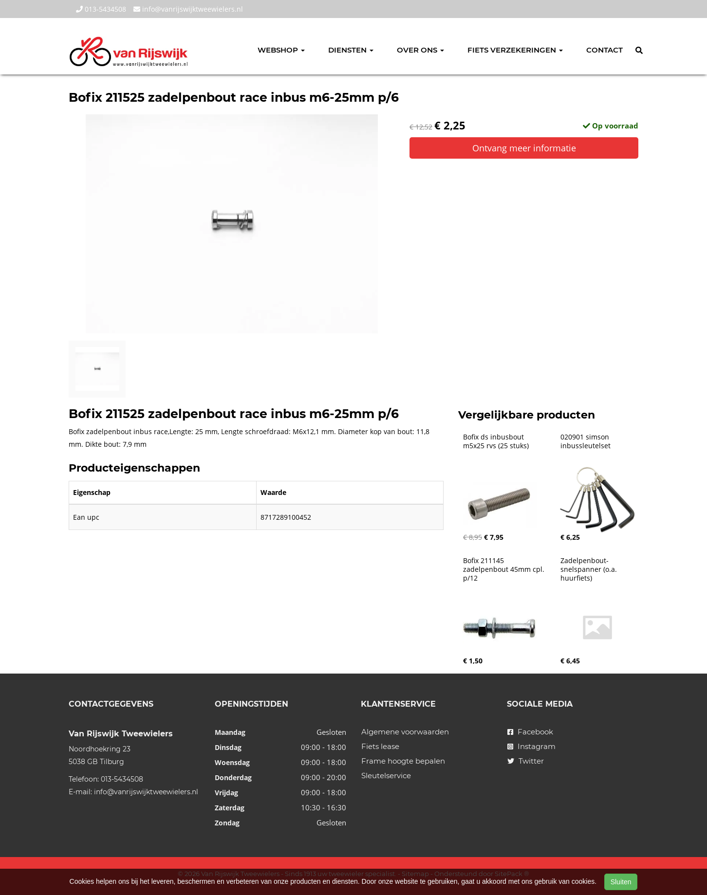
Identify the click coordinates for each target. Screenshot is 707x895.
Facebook (530, 731)
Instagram (531, 746)
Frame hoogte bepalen (403, 761)
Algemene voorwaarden (405, 731)
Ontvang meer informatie (524, 148)
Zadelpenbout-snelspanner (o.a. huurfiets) (589, 569)
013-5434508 (101, 9)
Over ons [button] (420, 50)
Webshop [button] (281, 50)
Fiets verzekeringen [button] (515, 50)
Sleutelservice (386, 775)
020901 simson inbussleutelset (585, 441)
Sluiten (621, 882)
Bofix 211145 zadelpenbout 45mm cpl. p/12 (504, 569)
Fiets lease (380, 746)
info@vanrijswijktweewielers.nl (188, 9)
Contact (604, 50)
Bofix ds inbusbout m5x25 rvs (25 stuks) (496, 441)
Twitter (525, 761)
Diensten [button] (350, 50)
